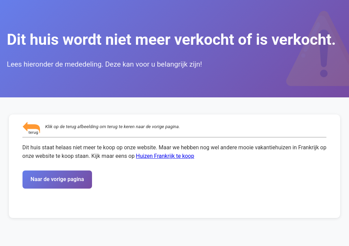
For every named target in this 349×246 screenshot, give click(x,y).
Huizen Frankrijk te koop (165, 156)
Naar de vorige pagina (57, 179)
